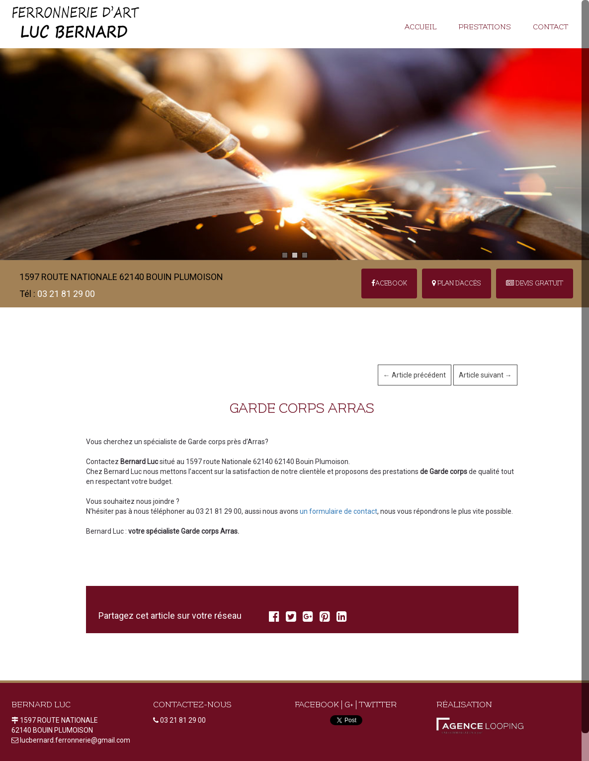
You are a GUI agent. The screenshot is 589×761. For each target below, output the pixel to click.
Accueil (420, 27)
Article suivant (485, 375)
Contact (550, 27)
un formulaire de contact (338, 511)
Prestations (484, 27)
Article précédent (414, 375)
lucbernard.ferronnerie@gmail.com (75, 740)
